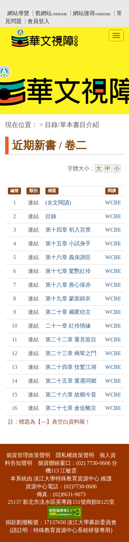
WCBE (113, 202)
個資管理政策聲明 (28, 455)
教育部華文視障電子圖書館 (66, 5)
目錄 (50, 216)
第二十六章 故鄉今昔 (70, 394)
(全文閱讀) (58, 202)
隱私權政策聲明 (75, 455)
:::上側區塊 (18, 5)
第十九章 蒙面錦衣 (68, 298)
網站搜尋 (91, 13)
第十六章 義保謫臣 (68, 257)
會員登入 (39, 21)
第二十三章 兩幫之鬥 (70, 353)
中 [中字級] (107, 168)
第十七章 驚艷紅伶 (68, 271)
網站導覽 (18, 13)
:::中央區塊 (13, 121)
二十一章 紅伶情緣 (68, 326)
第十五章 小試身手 (68, 243)
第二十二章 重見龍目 (70, 339)
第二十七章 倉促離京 (70, 408)
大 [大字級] (98, 168)
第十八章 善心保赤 (68, 285)
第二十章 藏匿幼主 (68, 312)
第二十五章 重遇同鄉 (70, 381)
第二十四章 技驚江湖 (70, 367)
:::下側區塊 (13, 439)
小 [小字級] (116, 168)
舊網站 (51, 13)
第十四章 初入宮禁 (68, 230)
